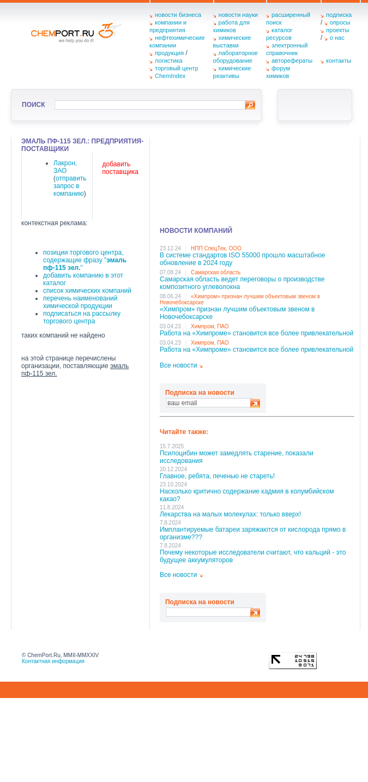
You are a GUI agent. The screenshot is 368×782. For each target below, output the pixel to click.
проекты (337, 30)
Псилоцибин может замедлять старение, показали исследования (236, 457)
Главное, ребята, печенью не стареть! (217, 476)
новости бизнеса (178, 14)
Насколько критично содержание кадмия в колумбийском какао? (247, 495)
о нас (337, 37)
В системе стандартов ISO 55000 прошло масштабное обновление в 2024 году (242, 259)
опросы (340, 22)
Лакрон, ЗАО (65, 167)
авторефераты (292, 60)
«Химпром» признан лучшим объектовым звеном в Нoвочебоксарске (237, 313)
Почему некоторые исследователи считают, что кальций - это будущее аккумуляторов (253, 556)
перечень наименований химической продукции (80, 302)
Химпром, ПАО (210, 326)
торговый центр (176, 68)
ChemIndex (170, 76)
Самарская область (215, 272)
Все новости (178, 365)
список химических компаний (87, 290)
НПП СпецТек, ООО (216, 248)
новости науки (238, 14)
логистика (169, 60)
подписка (339, 14)
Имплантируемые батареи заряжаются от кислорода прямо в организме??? (253, 533)
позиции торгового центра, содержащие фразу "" (84, 260)
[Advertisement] (213, 178)
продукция (169, 53)
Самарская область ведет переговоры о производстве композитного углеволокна (242, 283)
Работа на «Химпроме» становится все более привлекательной (256, 333)
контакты (338, 60)
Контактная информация (53, 661)
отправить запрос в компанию (70, 186)
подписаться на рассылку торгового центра (81, 317)
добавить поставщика (120, 168)
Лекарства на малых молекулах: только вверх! (230, 514)
